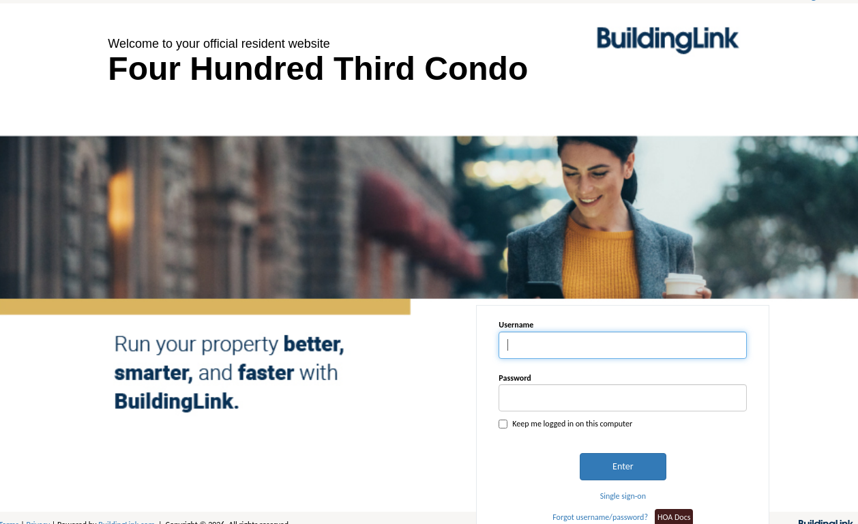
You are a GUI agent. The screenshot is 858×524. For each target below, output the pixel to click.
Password (515, 378)
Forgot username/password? (600, 517)
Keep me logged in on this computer (565, 423)
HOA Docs (673, 517)
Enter (622, 466)
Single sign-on (623, 496)
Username (516, 325)
